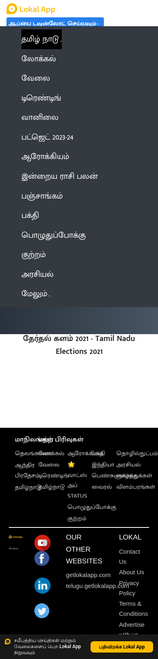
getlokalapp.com (88, 574)
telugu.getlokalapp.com (97, 585)
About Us (131, 572)
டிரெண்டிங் (53, 476)
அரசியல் (128, 465)
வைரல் (102, 487)
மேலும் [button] (35, 293)
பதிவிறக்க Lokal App (122, 647)
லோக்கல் (51, 453)
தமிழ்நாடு (28, 487)
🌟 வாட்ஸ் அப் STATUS (77, 480)
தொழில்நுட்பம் (137, 453)
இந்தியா (103, 465)
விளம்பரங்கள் (135, 487)
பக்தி (98, 453)
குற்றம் (76, 518)
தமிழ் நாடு (40, 39)
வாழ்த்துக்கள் (134, 476)
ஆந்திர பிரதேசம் (27, 470)
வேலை (48, 465)
